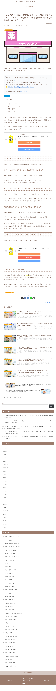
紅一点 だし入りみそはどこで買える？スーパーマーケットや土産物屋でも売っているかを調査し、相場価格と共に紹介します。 (27, 435)
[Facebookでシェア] (25, 291)
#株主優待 (17, 87)
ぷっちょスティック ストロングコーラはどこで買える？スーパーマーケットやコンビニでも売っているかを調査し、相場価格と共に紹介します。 (27, 424)
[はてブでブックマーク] (28, 291)
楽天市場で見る (37, 142)
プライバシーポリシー (28, 686)
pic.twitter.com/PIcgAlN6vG (27, 87)
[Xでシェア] (22, 291)
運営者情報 (9, 686)
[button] (33, 291)
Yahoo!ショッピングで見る (24, 145)
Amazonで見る (24, 142)
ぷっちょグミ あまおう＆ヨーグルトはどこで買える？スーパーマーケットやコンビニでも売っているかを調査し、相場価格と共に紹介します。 (27, 430)
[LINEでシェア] (31, 291)
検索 (3, 400)
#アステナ (11, 87)
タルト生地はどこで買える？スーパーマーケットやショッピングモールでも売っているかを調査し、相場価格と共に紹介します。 (27, 413)
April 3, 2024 (23, 91)
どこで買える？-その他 (9, 285)
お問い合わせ (46, 686)
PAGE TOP (28, 678)
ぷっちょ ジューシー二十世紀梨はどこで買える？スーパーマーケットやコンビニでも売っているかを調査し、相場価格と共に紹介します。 (27, 419)
